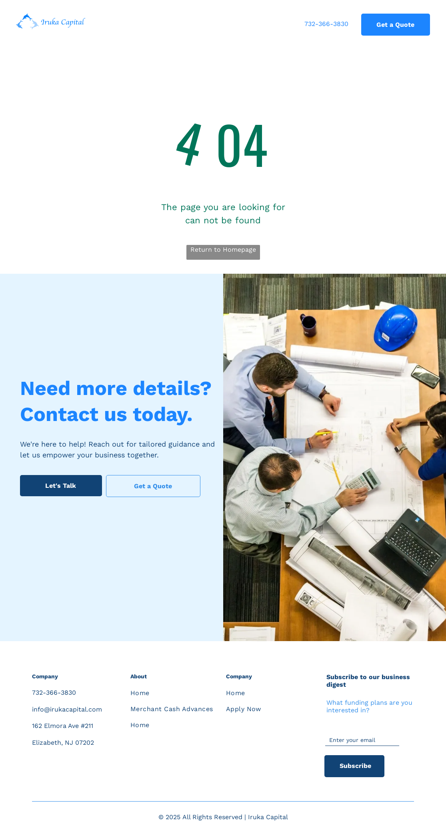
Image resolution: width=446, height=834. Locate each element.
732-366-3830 (326, 24)
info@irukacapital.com (67, 709)
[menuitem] (172, 693)
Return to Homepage (223, 249)
